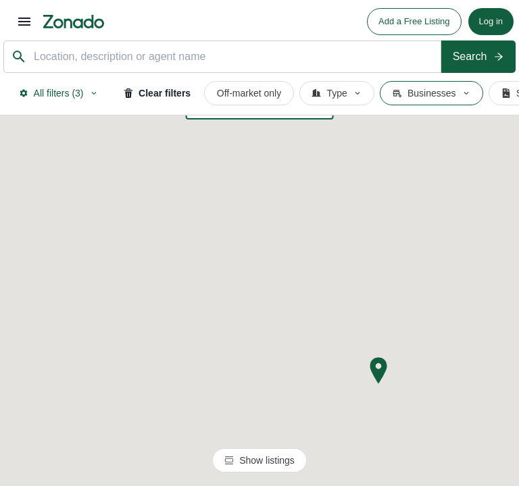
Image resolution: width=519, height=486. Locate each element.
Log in (491, 21)
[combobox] (234, 57)
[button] (378, 370)
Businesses (432, 93)
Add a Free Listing (414, 21)
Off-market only (249, 93)
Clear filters (157, 93)
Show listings (259, 460)
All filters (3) (59, 93)
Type (337, 93)
